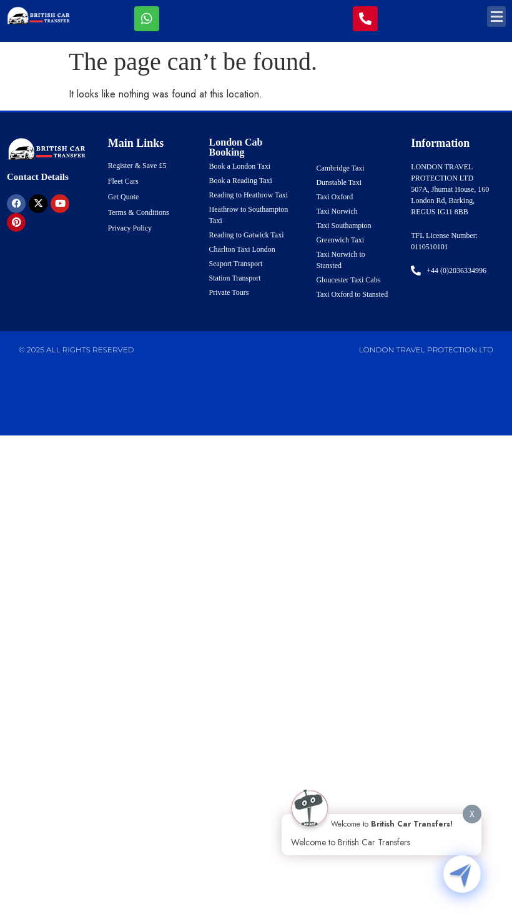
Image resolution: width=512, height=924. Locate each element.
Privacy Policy (130, 228)
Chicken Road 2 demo (256, 409)
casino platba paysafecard (256, 385)
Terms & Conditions (138, 212)
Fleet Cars (123, 181)
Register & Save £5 (137, 165)
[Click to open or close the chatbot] (462, 874)
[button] (496, 16)
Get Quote (123, 196)
